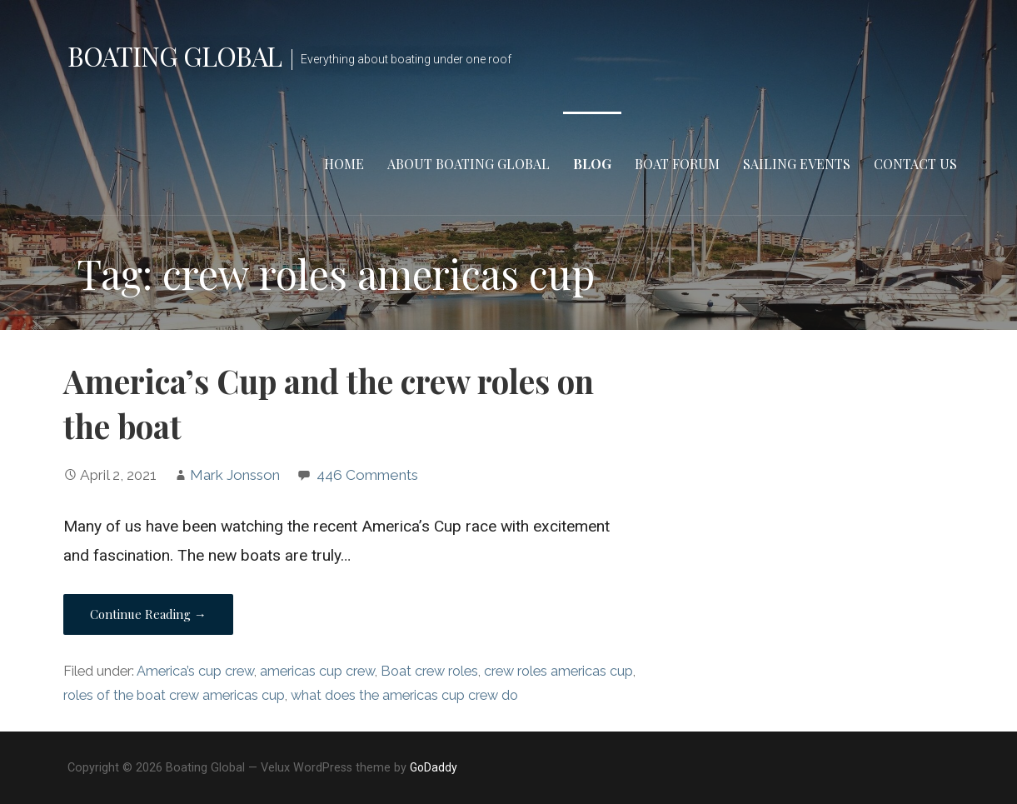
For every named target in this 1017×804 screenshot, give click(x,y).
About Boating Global (468, 163)
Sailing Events (796, 163)
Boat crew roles (429, 671)
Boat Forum (677, 163)
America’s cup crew (195, 671)
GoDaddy (433, 767)
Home (344, 163)
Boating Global (174, 55)
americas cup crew (317, 671)
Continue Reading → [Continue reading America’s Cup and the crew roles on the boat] (148, 614)
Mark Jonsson (235, 475)
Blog (592, 163)
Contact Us (915, 163)
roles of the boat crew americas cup (174, 695)
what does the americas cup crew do (404, 695)
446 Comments (367, 475)
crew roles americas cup (558, 671)
